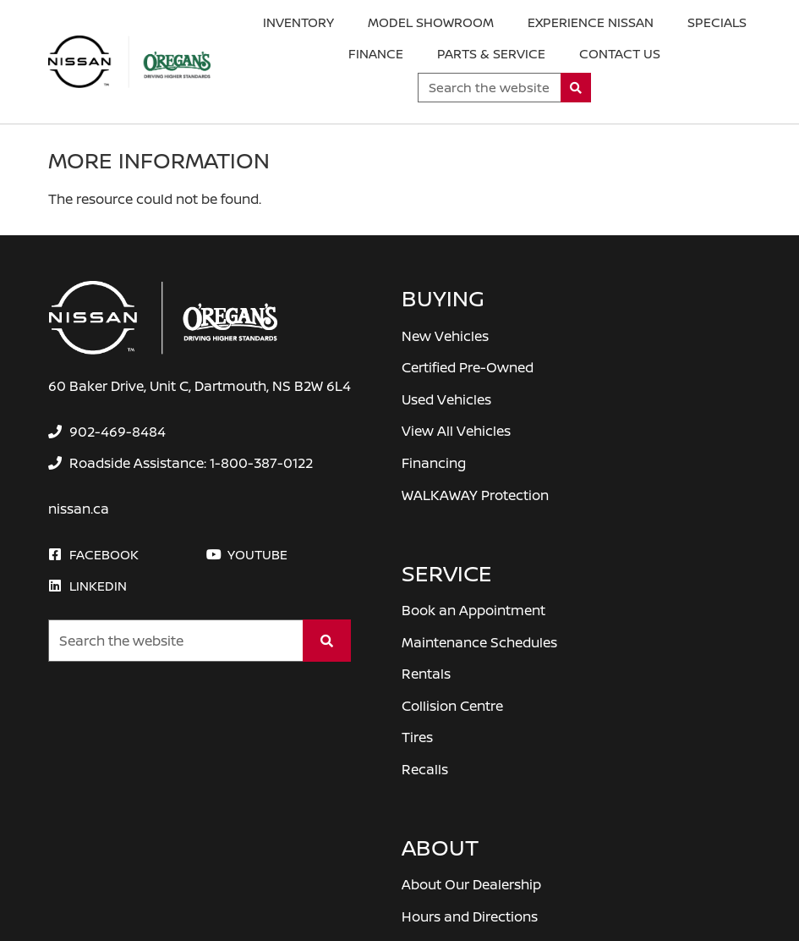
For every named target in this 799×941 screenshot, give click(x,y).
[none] (107, 431)
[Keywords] (489, 87)
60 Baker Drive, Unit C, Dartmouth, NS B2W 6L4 (199, 386)
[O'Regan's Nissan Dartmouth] (129, 62)
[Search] (576, 87)
